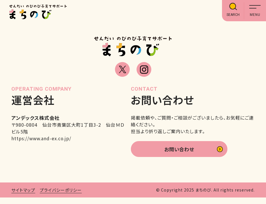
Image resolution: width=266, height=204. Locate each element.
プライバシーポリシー (61, 191)
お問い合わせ (179, 149)
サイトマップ (23, 191)
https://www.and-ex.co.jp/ (42, 138)
